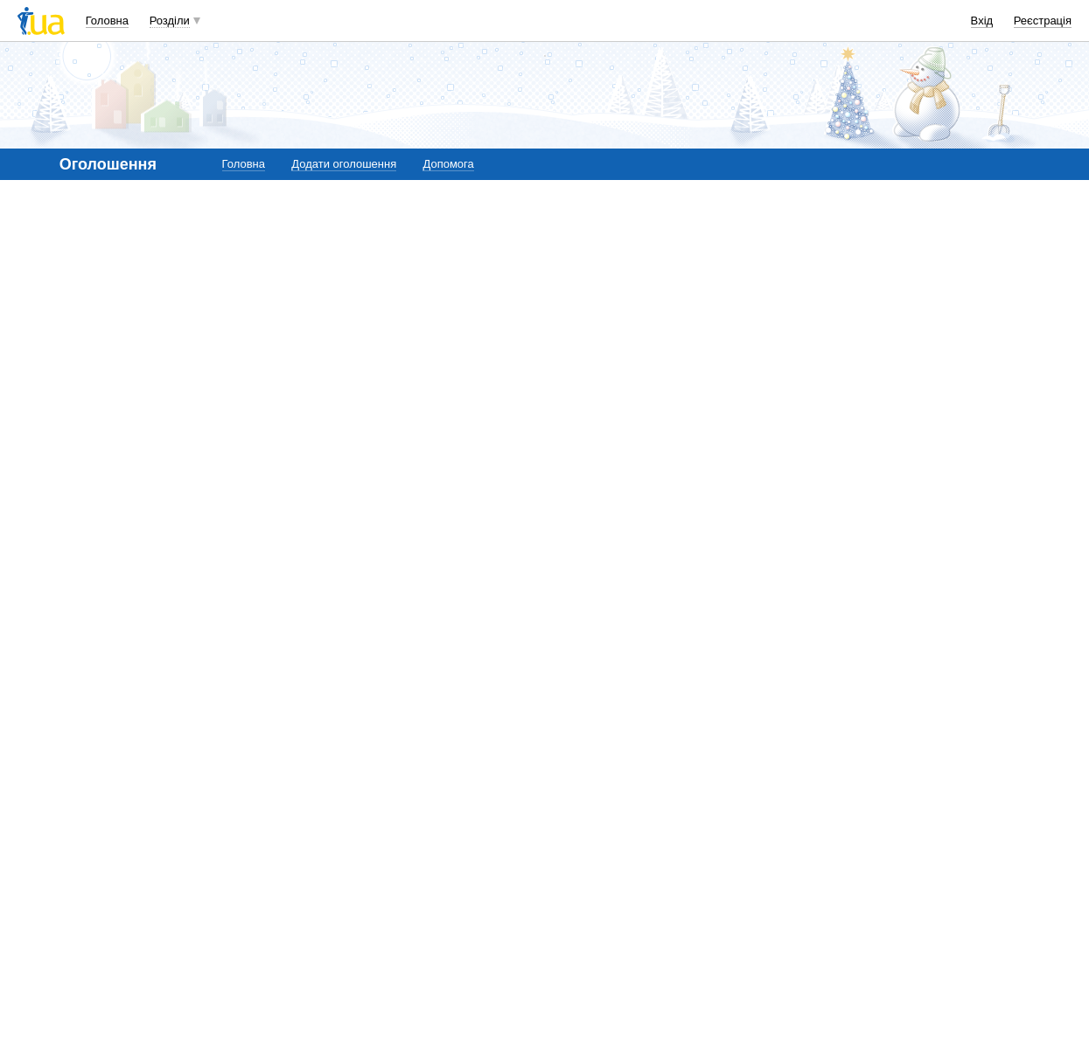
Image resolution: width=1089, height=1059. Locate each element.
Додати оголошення (343, 163)
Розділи (170, 20)
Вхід (982, 20)
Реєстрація (1043, 20)
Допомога (447, 163)
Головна (107, 20)
